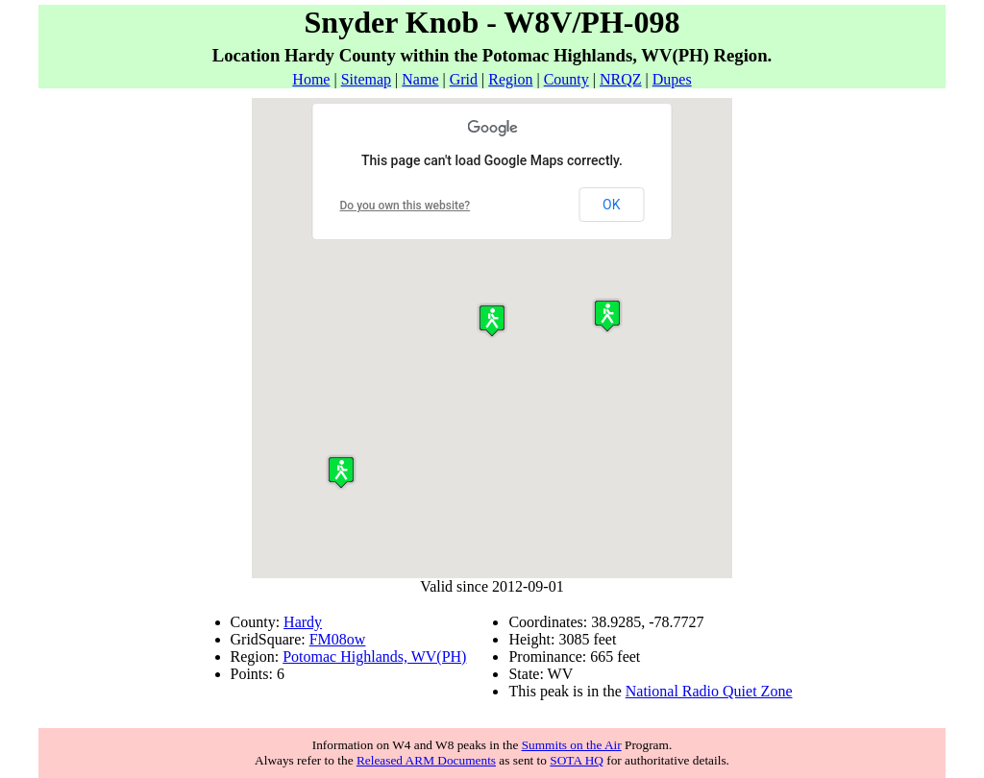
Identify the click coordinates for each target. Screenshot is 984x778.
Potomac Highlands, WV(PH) (374, 656)
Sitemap (366, 79)
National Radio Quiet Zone (709, 691)
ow (356, 639)
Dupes (672, 79)
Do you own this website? (405, 205)
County (566, 79)
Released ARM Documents (426, 760)
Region (510, 79)
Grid (464, 79)
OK (611, 204)
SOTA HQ (576, 760)
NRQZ (621, 79)
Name (420, 79)
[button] (341, 472)
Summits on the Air (572, 745)
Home (311, 79)
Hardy (302, 622)
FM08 (328, 639)
